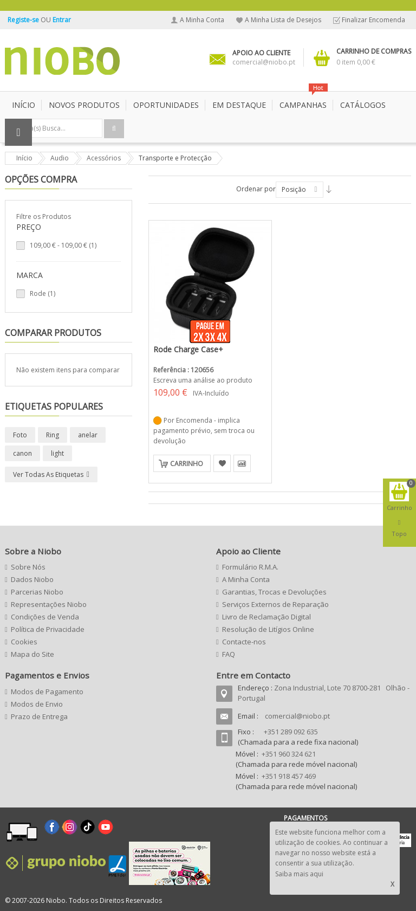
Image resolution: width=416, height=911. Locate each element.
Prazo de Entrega (39, 716)
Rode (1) (42, 293)
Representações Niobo (49, 604)
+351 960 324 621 (289, 754)
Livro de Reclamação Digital (266, 617)
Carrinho (186, 463)
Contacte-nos (244, 642)
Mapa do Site (32, 654)
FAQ (228, 654)
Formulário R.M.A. (250, 567)
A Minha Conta (202, 19)
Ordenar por (256, 188)
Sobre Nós (28, 567)
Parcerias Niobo (37, 592)
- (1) (63, 245)
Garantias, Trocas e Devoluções (274, 592)
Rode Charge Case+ (188, 349)
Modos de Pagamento (47, 691)
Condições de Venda (45, 617)
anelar (88, 435)
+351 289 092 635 (291, 731)
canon (22, 453)
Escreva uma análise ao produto (202, 380)
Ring (52, 435)
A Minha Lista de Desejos (283, 19)
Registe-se (24, 19)
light (57, 453)
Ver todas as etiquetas (48, 474)
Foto (20, 435)
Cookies (24, 642)
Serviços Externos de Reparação (275, 604)
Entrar (62, 19)
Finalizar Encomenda (373, 19)
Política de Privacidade (47, 629)
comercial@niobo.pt (297, 716)
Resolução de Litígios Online (268, 629)
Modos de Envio (37, 704)
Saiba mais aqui (299, 873)
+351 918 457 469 (289, 776)
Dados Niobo (32, 579)
